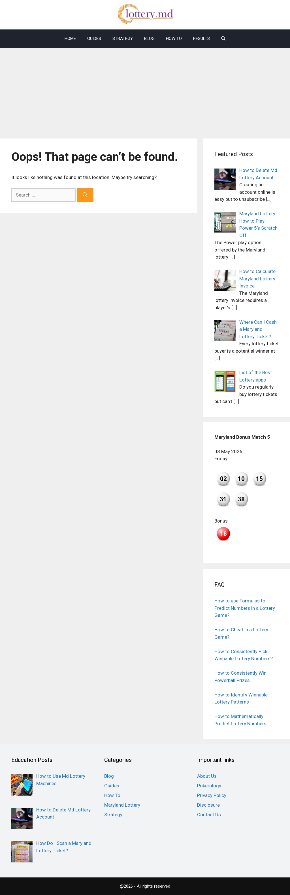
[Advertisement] (145, 90)
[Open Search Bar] (223, 38)
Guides (94, 38)
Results (201, 38)
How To (174, 38)
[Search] (85, 195)
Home (70, 38)
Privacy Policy (211, 795)
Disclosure (208, 805)
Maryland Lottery (122, 805)
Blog (149, 38)
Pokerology (209, 786)
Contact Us (209, 814)
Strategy (122, 38)
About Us (207, 776)
